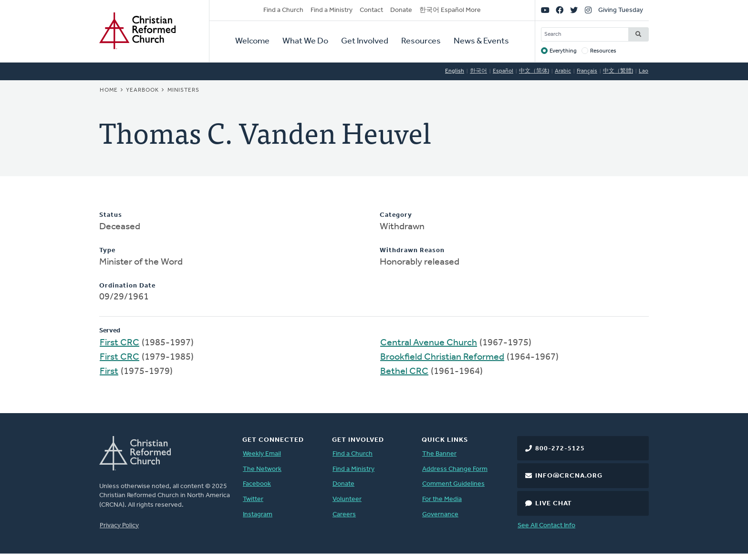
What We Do (305, 41)
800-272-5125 (560, 448)
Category (396, 215)
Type (107, 250)
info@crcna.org (569, 475)
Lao (643, 71)
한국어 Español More (450, 10)
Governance (440, 514)
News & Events (481, 41)
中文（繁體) (618, 71)
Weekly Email (262, 454)
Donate (401, 10)
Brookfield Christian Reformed (442, 357)
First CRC (119, 343)
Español (503, 71)
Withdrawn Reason (412, 250)
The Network (262, 469)
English (454, 71)
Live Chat (553, 503)
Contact (371, 10)
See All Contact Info (546, 525)
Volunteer (347, 499)
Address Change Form (455, 469)
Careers (344, 514)
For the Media (442, 499)
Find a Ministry (332, 10)
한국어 (478, 71)
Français (587, 71)
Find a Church (283, 10)
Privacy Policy (119, 525)
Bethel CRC (404, 371)
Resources (421, 41)
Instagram (257, 514)
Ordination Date (127, 285)
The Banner (439, 454)
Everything (563, 51)
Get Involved (364, 41)
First (109, 371)
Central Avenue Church (428, 343)
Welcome (252, 41)
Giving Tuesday (620, 10)
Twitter (253, 499)
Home (109, 90)
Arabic (563, 71)
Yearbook (142, 90)
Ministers (183, 90)
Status (110, 215)
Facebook (257, 484)
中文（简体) (534, 71)
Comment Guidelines (453, 484)
